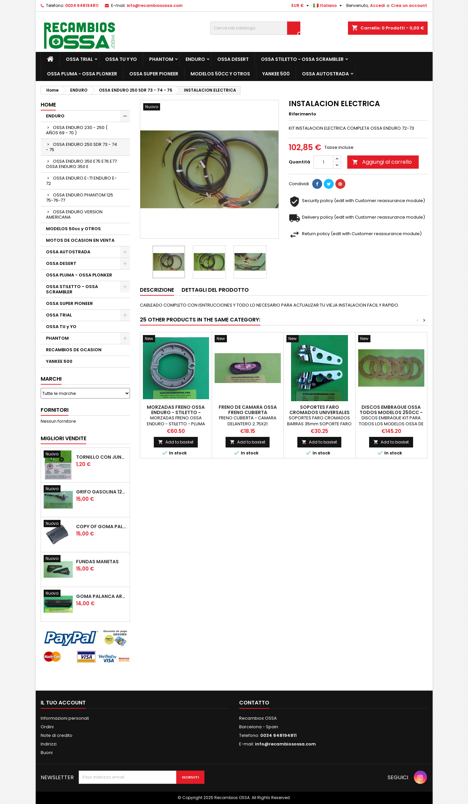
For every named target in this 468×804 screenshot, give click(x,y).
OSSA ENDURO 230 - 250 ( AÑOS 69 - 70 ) (76, 130)
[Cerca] (255, 28)
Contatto (254, 702)
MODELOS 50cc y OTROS (220, 73)
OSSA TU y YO (121, 59)
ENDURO (195, 59)
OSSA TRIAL (79, 59)
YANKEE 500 (276, 73)
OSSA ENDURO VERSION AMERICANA (74, 214)
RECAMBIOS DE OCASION (74, 350)
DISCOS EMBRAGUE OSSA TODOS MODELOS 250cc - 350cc (391, 412)
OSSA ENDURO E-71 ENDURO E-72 (81, 181)
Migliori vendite (63, 438)
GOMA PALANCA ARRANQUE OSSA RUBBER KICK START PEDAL (101, 596)
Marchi (51, 379)
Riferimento (302, 114)
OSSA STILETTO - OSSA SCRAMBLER (302, 59)
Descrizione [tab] (157, 290)
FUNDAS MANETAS (97, 561)
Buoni (47, 752)
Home (48, 104)
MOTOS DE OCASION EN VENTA (80, 240)
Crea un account (409, 5)
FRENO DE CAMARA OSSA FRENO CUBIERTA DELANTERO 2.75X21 (248, 412)
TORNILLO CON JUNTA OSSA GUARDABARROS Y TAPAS (101, 457)
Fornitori (54, 410)
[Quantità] (323, 162)
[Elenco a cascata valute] (301, 5)
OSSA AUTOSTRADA (325, 73)
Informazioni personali (65, 718)
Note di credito (56, 735)
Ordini (47, 727)
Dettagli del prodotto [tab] (215, 290)
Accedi (377, 5)
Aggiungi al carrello (382, 162)
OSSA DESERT (233, 59)
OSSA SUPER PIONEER (153, 73)
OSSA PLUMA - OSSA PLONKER (82, 73)
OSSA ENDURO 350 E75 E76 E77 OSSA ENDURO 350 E (81, 164)
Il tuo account (63, 702)
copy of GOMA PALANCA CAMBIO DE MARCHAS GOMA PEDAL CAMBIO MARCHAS (101, 526)
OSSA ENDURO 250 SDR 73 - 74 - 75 (81, 147)
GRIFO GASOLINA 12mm (101, 491)
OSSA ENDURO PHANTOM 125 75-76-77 (79, 197)
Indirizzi (49, 744)
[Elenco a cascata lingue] (328, 5)
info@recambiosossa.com (155, 5)
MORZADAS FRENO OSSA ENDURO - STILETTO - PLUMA (176, 412)
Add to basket (175, 442)
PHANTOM (161, 59)
